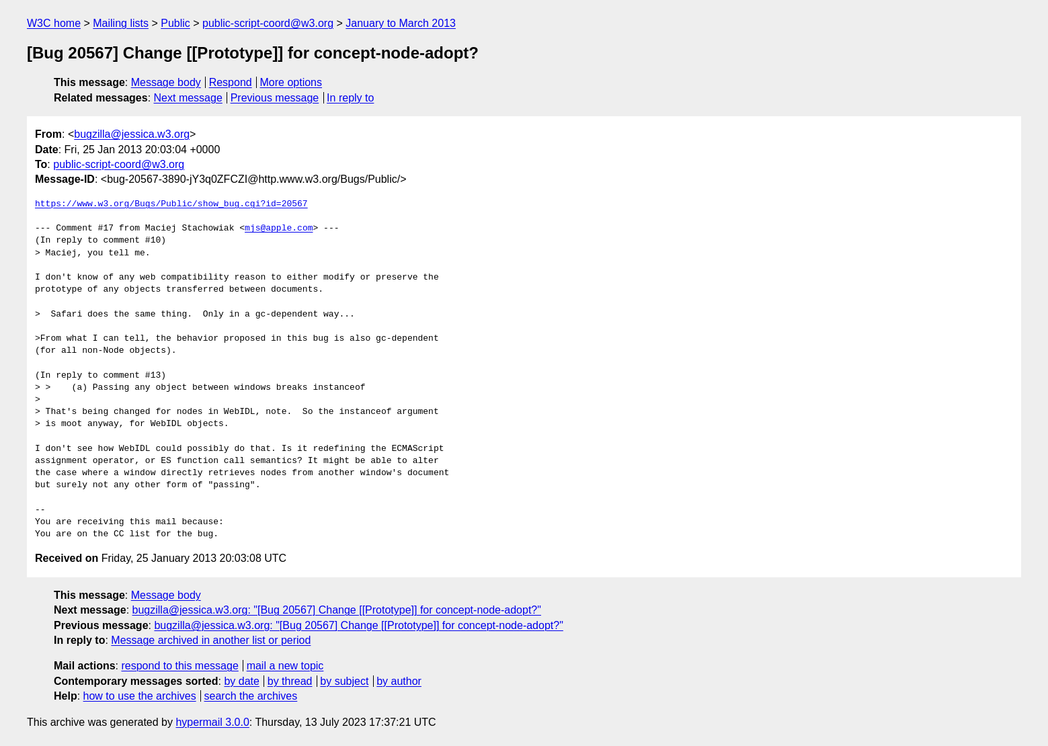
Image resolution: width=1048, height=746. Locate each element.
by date (241, 681)
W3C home (54, 23)
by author (398, 681)
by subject (344, 681)
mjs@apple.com (279, 228)
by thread (290, 681)
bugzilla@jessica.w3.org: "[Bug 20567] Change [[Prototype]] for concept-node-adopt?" (336, 610)
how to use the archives (139, 696)
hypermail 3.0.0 (212, 722)
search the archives (251, 696)
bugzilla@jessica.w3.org (132, 134)
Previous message (275, 97)
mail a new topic (285, 665)
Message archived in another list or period (211, 640)
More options (291, 82)
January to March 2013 (401, 23)
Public (175, 23)
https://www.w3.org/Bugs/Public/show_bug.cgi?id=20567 (171, 204)
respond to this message (179, 665)
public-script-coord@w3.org (267, 23)
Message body (166, 82)
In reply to (350, 97)
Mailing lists (121, 23)
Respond (230, 82)
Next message (188, 97)
